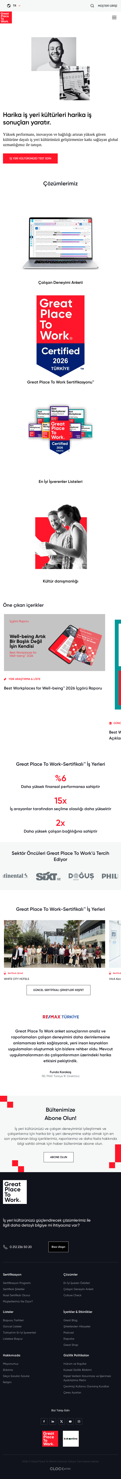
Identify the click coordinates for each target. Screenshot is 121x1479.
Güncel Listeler (12, 1326)
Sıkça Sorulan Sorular (16, 1376)
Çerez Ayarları (72, 1392)
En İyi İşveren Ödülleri (76, 1282)
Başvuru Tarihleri (13, 1320)
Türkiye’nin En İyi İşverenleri (19, 1332)
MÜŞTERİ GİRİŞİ (107, 5)
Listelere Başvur (13, 1338)
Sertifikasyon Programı (17, 1282)
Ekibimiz (8, 1369)
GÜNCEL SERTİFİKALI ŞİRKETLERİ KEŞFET (58, 990)
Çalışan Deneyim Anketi (78, 1289)
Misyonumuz (10, 1363)
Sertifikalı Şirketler (14, 1289)
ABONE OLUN (58, 1157)
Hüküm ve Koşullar (74, 1363)
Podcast (68, 1332)
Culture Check (72, 1295)
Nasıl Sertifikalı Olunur (16, 1295)
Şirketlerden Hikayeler (76, 1326)
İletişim (7, 1382)
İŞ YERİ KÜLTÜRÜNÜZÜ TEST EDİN (30, 158)
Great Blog (70, 1320)
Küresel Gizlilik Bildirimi (77, 1369)
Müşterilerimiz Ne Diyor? (18, 1301)
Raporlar (68, 1338)
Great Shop (70, 1344)
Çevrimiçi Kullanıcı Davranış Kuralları (86, 1386)
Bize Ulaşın (58, 1247)
